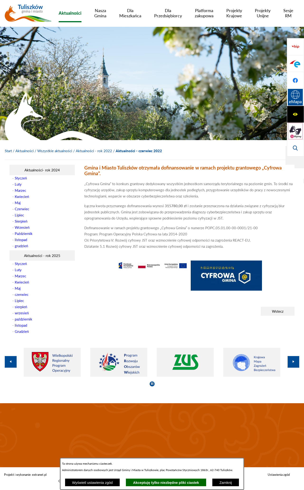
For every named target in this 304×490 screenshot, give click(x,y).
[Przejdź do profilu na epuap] (295, 114)
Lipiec (19, 215)
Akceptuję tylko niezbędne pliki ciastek (166, 483)
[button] (152, 269)
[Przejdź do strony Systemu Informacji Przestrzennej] (295, 148)
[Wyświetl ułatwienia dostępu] (295, 46)
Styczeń (21, 178)
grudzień (21, 246)
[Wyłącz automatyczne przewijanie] (152, 383)
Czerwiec (22, 209)
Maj (18, 203)
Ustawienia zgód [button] (279, 474)
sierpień (21, 307)
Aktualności (24, 151)
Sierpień (21, 221)
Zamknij (225, 483)
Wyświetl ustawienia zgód (92, 483)
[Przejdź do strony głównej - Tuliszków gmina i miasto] (28, 15)
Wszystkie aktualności (54, 151)
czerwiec (21, 294)
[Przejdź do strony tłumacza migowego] (295, 63)
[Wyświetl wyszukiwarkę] (295, 80)
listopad (21, 240)
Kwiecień (22, 196)
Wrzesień (22, 227)
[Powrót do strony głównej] (8, 151)
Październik (24, 233)
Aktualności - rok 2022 (94, 151)
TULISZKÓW (152, 435)
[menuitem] (70, 13)
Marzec (20, 190)
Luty (18, 184)
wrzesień (22, 313)
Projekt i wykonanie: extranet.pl (25, 474)
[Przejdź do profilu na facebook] (295, 131)
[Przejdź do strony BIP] (295, 97)
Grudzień (22, 331)
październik (23, 319)
